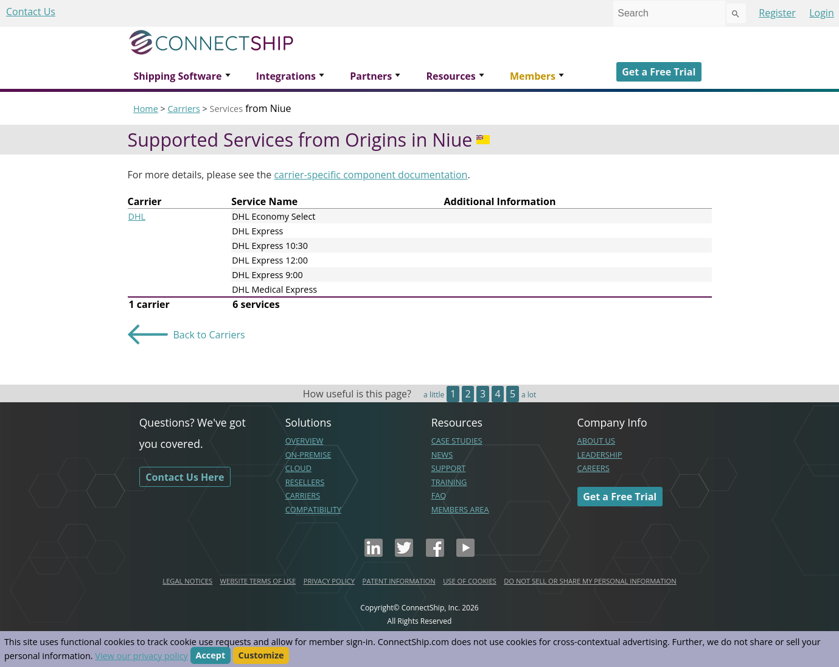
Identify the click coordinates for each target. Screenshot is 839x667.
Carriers (183, 108)
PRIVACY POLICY (329, 580)
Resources (450, 76)
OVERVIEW (304, 440)
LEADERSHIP (599, 454)
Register (777, 12)
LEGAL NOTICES (187, 580)
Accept (211, 656)
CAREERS (593, 468)
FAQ (439, 495)
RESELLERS (305, 482)
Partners (371, 76)
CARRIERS (303, 495)
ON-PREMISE (308, 454)
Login (821, 12)
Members (532, 76)
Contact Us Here (184, 477)
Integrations (286, 76)
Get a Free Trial (658, 72)
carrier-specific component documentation (370, 174)
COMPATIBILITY (313, 509)
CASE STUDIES (456, 440)
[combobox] (669, 13)
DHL (137, 216)
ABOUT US (596, 440)
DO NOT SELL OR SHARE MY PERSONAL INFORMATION (590, 580)
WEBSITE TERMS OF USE (258, 580)
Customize (261, 656)
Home (145, 108)
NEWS (442, 454)
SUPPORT (448, 468)
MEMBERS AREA (460, 509)
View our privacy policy (141, 656)
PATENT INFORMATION (399, 580)
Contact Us (30, 11)
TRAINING (449, 482)
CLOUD (298, 468)
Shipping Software (178, 76)
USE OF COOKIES (469, 580)
